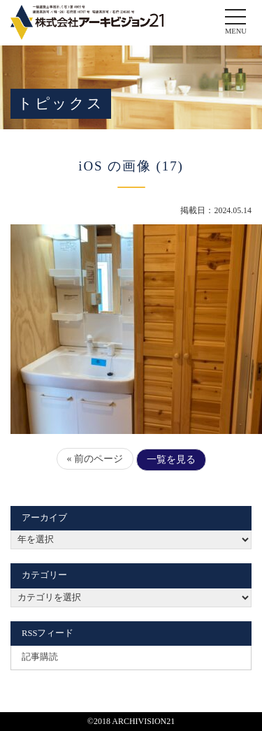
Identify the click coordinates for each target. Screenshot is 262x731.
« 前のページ (95, 459)
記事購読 (40, 657)
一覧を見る (171, 459)
